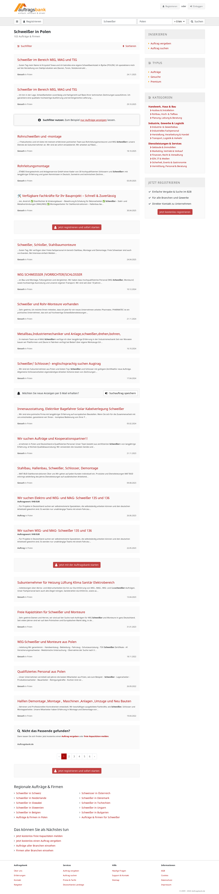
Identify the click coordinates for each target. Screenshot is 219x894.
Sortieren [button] (129, 46)
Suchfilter (24, 46)
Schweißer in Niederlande (31, 798)
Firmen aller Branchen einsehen (34, 850)
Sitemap (115, 880)
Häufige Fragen (119, 870)
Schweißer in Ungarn (94, 807)
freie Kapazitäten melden (96, 736)
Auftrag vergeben (70, 736)
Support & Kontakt (120, 875)
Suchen (197, 21)
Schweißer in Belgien (28, 812)
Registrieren (170, 6)
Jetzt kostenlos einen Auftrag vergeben (38, 840)
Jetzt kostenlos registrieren (174, 212)
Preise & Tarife (69, 880)
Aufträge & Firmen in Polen (32, 817)
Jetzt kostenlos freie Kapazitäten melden (39, 836)
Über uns (18, 870)
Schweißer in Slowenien (30, 807)
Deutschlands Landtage (73, 884)
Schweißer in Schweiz (28, 793)
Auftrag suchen (160, 48)
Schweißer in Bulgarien (95, 812)
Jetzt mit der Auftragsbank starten (77, 564)
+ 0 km (178, 21)
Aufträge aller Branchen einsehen (35, 845)
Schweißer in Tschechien (96, 802)
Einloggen (196, 6)
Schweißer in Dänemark (95, 798)
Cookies (164, 875)
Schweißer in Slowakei (29, 802)
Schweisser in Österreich (96, 793)
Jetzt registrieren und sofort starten (77, 227)
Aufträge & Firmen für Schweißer (101, 817)
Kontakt (17, 880)
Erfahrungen (19, 875)
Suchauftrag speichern (120, 393)
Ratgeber (18, 884)
